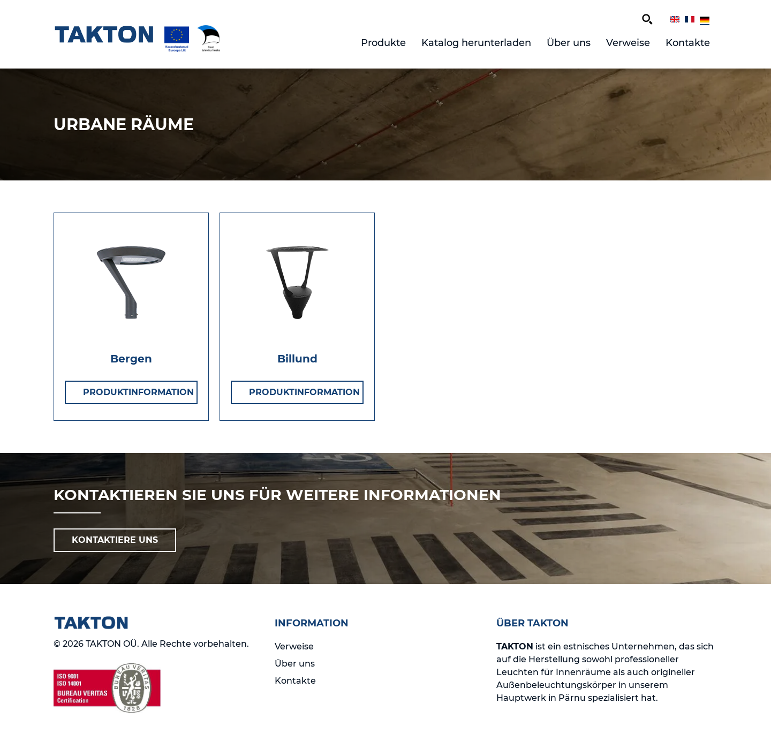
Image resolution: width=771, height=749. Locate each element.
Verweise (628, 43)
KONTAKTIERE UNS (115, 540)
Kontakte (688, 43)
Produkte (383, 43)
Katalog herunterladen (476, 43)
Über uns (569, 43)
